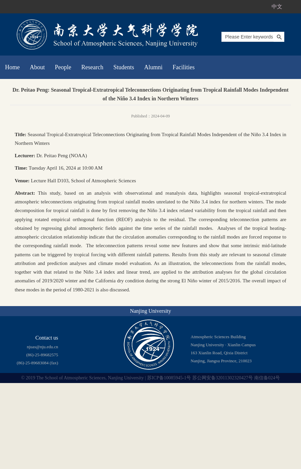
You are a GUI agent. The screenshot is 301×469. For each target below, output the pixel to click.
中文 (277, 6)
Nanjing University (150, 311)
